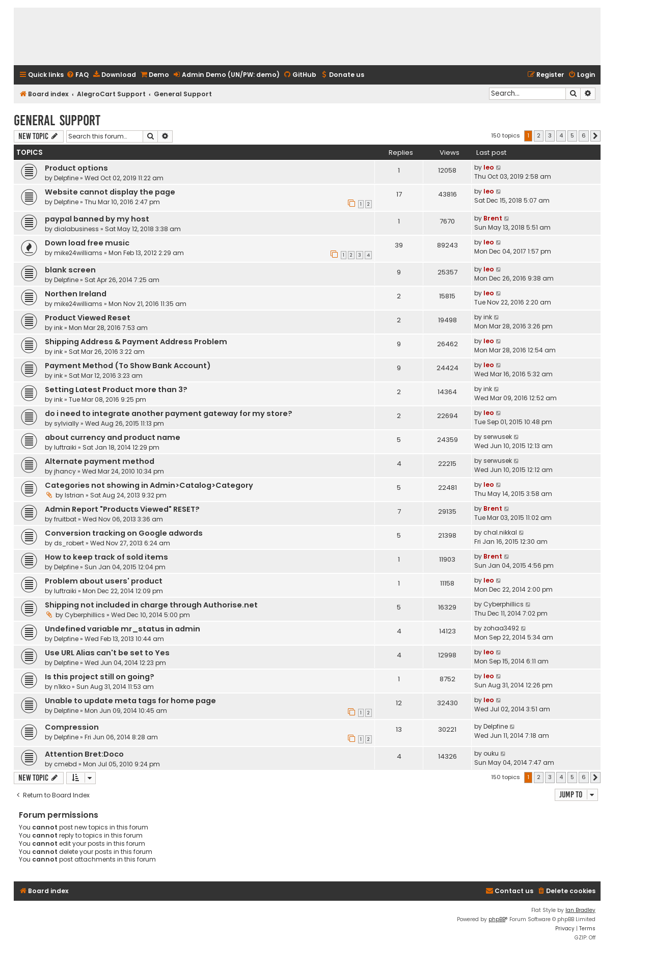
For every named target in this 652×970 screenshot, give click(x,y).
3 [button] (550, 135)
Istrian (74, 495)
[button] (595, 136)
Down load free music (87, 243)
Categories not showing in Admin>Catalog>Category (149, 485)
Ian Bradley (580, 910)
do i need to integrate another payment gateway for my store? (168, 413)
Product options (76, 168)
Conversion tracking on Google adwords (124, 533)
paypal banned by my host (97, 219)
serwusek (497, 436)
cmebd (65, 764)
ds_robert (69, 543)
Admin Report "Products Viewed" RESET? (122, 509)
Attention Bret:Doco (84, 754)
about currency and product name (112, 437)
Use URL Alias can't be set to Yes (107, 653)
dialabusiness (76, 229)
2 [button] (538, 135)
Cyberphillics (85, 615)
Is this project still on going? (99, 677)
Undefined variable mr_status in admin (122, 629)
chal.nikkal (500, 532)
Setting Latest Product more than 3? (116, 389)
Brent (492, 218)
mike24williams (78, 252)
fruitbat (65, 519)
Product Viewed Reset (87, 318)
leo (488, 167)
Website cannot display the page (110, 192)
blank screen (70, 270)
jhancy (65, 471)
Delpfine (66, 178)
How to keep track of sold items (106, 557)
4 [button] (561, 135)
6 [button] (584, 135)
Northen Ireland (75, 294)
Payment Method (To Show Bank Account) (128, 366)
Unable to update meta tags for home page (130, 701)
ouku (491, 753)
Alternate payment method (99, 461)
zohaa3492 (501, 628)
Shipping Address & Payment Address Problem (136, 342)
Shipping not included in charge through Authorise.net (151, 605)
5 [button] (572, 135)
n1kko (62, 686)
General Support (57, 120)
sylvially (66, 423)
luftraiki (65, 447)
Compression (72, 727)
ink (58, 327)
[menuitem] (77, 75)
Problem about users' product (103, 581)
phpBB (496, 919)
